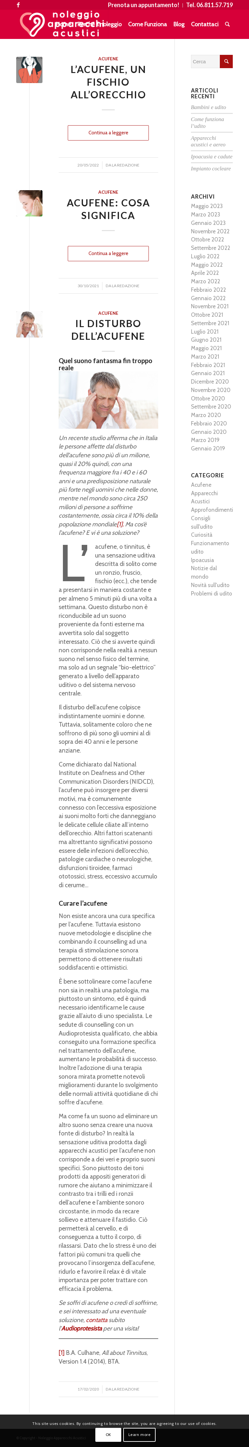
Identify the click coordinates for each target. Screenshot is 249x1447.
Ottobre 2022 (207, 239)
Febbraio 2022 (208, 290)
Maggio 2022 (207, 265)
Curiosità (201, 535)
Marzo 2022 (205, 281)
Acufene (108, 58)
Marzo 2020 (206, 415)
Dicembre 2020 (210, 381)
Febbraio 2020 (209, 423)
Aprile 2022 (205, 273)
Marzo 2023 (205, 214)
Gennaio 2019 (208, 448)
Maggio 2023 (207, 206)
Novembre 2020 (211, 390)
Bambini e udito (208, 107)
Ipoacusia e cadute (211, 156)
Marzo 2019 (205, 440)
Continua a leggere (108, 133)
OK (108, 1434)
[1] (62, 1352)
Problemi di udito (211, 593)
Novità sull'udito (210, 585)
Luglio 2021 (205, 331)
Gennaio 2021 (208, 373)
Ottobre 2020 (208, 398)
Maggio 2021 (206, 348)
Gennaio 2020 (209, 432)
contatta (97, 1320)
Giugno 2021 (206, 340)
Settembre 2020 (211, 406)
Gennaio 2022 (208, 298)
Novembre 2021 (210, 306)
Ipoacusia (202, 560)
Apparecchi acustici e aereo (208, 141)
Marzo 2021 (205, 356)
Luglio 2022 (205, 256)
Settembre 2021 (210, 323)
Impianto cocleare (211, 169)
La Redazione (125, 165)
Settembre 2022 (210, 248)
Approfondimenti (212, 510)
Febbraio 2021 (208, 365)
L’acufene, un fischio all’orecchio (108, 81)
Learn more (139, 1434)
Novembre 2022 (210, 231)
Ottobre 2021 (207, 315)
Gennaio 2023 (208, 223)
